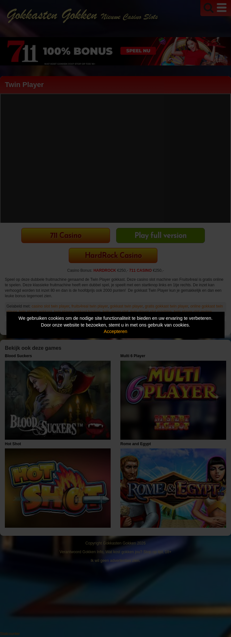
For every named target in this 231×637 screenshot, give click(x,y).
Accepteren (115, 331)
